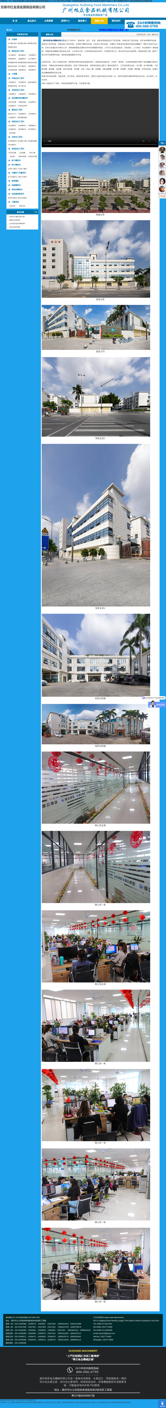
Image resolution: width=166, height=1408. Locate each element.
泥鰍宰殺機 (22, 156)
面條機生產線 (12, 47)
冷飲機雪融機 (32, 141)
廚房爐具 (15, 181)
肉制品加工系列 (18, 121)
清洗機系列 (12, 117)
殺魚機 (12, 156)
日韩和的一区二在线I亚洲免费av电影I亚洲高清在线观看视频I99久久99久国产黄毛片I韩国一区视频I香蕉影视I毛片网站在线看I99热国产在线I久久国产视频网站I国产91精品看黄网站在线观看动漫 (76, 1)
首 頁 (14, 21)
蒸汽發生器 (22, 86)
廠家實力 (82, 21)
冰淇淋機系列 (12, 141)
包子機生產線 (12, 43)
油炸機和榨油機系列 (20, 98)
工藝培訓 (15, 202)
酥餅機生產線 (32, 43)
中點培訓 (12, 206)
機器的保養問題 (14, 220)
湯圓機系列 (22, 59)
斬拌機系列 (32, 129)
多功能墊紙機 (12, 70)
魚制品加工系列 (18, 149)
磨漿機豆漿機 (12, 86)
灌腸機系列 (32, 125)
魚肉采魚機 (12, 153)
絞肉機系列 (22, 125)
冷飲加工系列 (17, 137)
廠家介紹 (99, 21)
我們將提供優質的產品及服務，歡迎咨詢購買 (124, 30)
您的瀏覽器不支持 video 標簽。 (100, 118)
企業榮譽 (48, 21)
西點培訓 (22, 206)
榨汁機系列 (16, 165)
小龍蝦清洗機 (32, 156)
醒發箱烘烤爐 (32, 62)
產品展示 (31, 21)
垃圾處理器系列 (18, 194)
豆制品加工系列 (18, 90)
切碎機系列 (32, 114)
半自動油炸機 (22, 106)
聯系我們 (116, 21)
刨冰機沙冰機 (22, 141)
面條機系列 (32, 70)
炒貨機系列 (12, 106)
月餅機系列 (32, 55)
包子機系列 (12, 55)
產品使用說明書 (14, 227)
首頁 (148, 34)
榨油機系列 (32, 102)
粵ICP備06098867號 (83, 1395)
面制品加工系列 (18, 51)
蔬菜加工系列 (17, 110)
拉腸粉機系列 (32, 82)
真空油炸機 (12, 102)
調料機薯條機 (22, 117)
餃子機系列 (32, 59)
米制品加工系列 (18, 78)
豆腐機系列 (22, 94)
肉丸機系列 (12, 125)
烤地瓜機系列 (17, 189)
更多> (36, 212)
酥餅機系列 (12, 59)
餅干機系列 (22, 66)
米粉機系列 (12, 82)
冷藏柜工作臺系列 (19, 173)
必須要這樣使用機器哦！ (17, 223)
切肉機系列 (12, 129)
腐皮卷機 (12, 133)
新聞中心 (65, 21)
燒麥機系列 (22, 70)
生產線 (14, 39)
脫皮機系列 (22, 114)
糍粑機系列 (32, 66)
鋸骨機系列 (22, 129)
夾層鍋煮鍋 (22, 102)
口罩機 (14, 74)
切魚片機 (32, 153)
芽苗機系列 (32, 94)
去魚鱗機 (22, 153)
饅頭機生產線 (22, 43)
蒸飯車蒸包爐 (12, 66)
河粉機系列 (22, 82)
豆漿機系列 (12, 94)
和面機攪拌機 (12, 62)
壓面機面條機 (22, 62)
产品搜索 (162, 196)
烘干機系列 (16, 160)
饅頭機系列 (22, 55)
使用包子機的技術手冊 (17, 217)
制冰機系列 (12, 145)
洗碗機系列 (16, 185)
